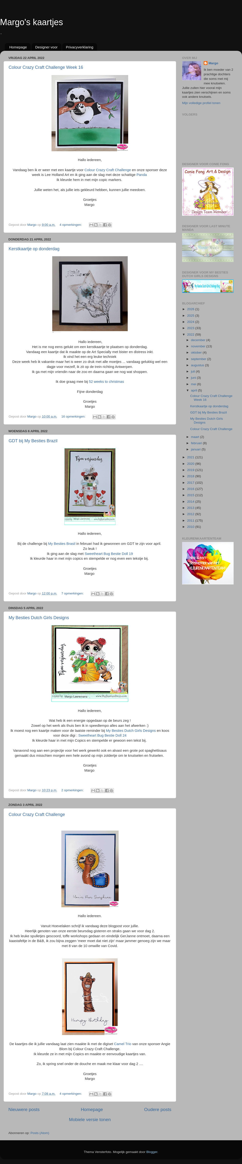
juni (194, 377)
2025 (191, 315)
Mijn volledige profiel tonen (201, 103)
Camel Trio (122, 1044)
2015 (191, 495)
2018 (191, 476)
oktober (197, 352)
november (198, 346)
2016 (191, 489)
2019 (191, 470)
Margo (213, 63)
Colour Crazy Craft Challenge (108, 170)
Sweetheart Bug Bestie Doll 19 (109, 554)
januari (196, 449)
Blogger (151, 1152)
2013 (191, 508)
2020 (191, 464)
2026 (191, 309)
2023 (191, 328)
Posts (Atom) (39, 1133)
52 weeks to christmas (106, 382)
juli (193, 371)
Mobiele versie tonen (90, 1119)
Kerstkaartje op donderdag (34, 248)
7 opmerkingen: (73, 593)
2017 (191, 482)
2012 (191, 514)
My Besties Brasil (61, 544)
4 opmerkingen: (71, 225)
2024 (191, 322)
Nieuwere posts (24, 1109)
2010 (191, 527)
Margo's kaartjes (31, 22)
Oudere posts (157, 1109)
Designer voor (46, 47)
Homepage (18, 47)
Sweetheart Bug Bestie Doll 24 (102, 735)
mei (194, 384)
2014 (191, 501)
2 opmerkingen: (73, 790)
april (194, 390)
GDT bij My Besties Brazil (33, 440)
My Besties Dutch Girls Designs (39, 617)
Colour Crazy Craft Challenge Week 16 (46, 67)
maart (195, 437)
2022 (191, 334)
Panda (142, 175)
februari (197, 443)
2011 (191, 520)
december (198, 340)
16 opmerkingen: (73, 416)
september (199, 359)
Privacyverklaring (79, 47)
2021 (191, 457)
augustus (198, 365)
